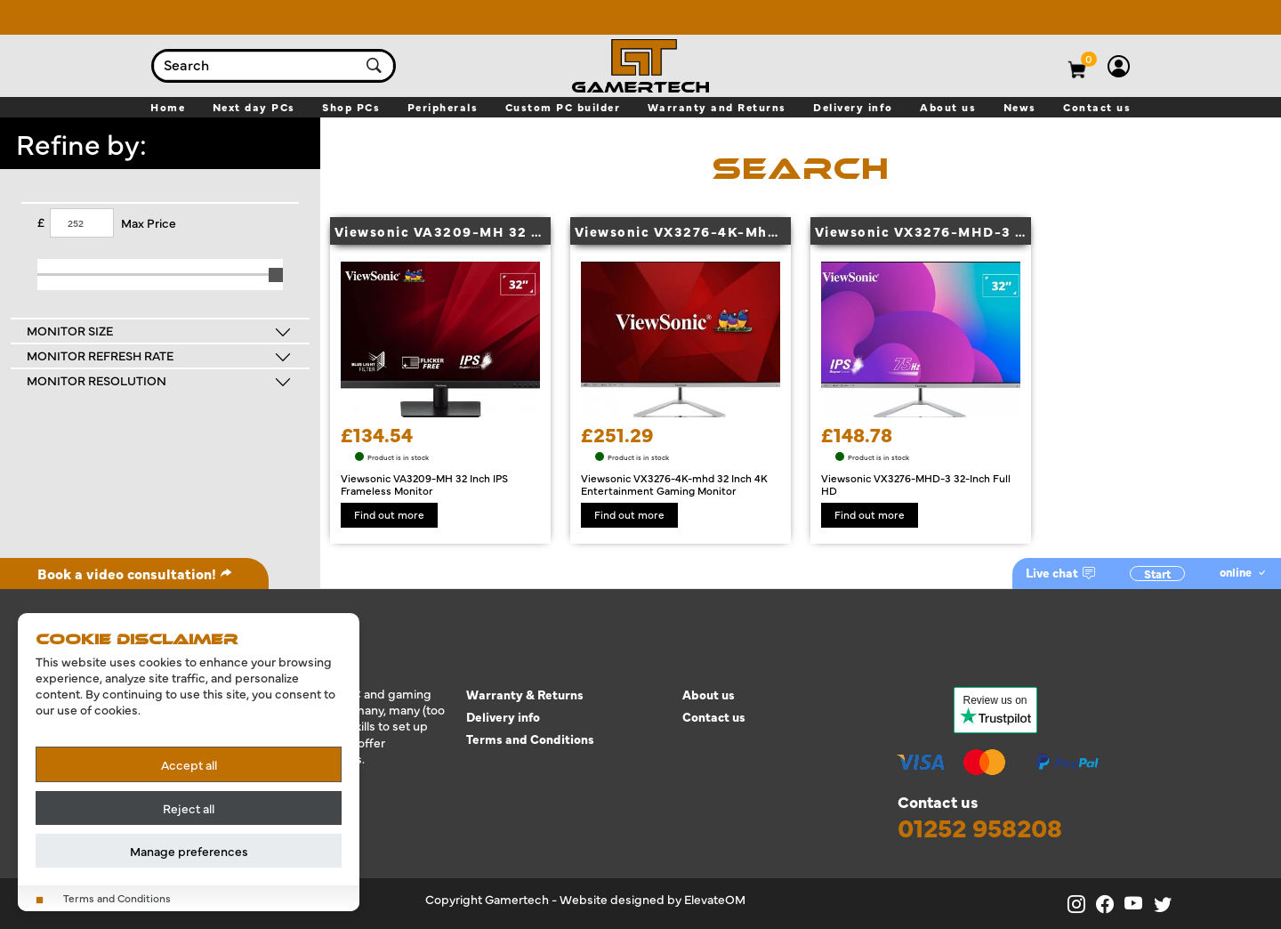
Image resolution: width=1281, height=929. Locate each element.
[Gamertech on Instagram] (1082, 904)
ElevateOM (714, 899)
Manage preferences (189, 851)
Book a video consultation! (134, 573)
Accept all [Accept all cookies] (189, 764)
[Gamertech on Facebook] (1110, 904)
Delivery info (503, 716)
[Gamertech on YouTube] (1139, 904)
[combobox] (256, 66)
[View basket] (1090, 59)
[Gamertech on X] (1166, 904)
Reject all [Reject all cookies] (188, 808)
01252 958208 (980, 827)
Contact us (713, 716)
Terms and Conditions (530, 739)
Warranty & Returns (525, 694)
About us (708, 694)
